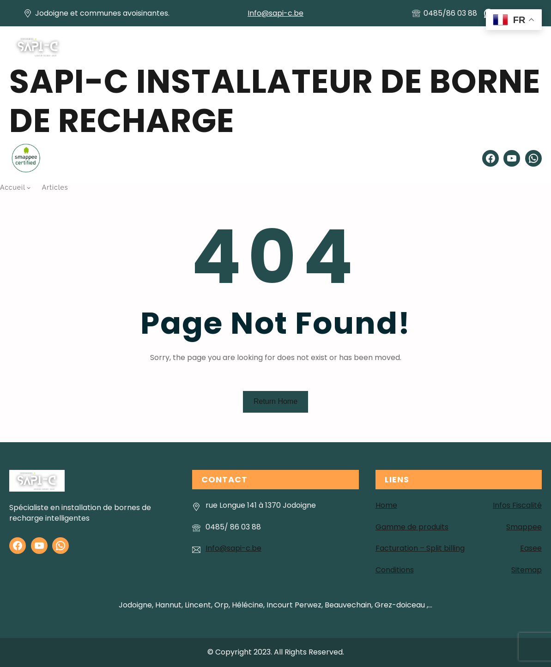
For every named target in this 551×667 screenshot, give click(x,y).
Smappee (524, 527)
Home (386, 505)
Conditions (394, 570)
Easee (531, 548)
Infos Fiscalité (517, 505)
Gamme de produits (411, 527)
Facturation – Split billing (420, 548)
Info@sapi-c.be (275, 13)
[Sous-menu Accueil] (28, 187)
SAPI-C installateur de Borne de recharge (274, 101)
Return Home (275, 401)
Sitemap (526, 570)
